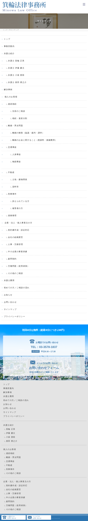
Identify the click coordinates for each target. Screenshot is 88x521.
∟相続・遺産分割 (15, 118)
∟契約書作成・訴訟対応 (16, 230)
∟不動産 (9, 172)
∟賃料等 (11, 187)
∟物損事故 (12, 162)
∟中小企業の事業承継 (15, 252)
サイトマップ (10, 309)
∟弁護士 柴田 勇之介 (15, 82)
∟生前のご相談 (14, 111)
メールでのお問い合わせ (37, 517)
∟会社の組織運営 (13, 237)
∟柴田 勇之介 (10, 441)
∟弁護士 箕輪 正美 (14, 61)
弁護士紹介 (9, 53)
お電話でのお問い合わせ (11, 517)
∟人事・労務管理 (13, 244)
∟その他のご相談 (13, 273)
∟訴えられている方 (16, 201)
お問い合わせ (10, 302)
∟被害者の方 (13, 208)
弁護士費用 (9, 280)
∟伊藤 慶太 (9, 433)
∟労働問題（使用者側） (16, 266)
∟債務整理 (10, 216)
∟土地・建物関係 (15, 179)
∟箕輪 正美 (9, 429)
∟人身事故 (12, 154)
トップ (5, 30)
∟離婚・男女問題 (13, 126)
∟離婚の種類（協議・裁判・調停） (24, 133)
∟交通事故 (10, 147)
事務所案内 (9, 46)
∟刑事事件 (10, 194)
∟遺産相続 (10, 104)
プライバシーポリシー (14, 316)
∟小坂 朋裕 (9, 437)
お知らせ (8, 295)
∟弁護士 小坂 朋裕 (14, 75)
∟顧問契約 (10, 259)
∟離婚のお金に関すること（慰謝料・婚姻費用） (30, 140)
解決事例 (8, 90)
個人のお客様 (10, 97)
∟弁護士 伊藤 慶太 (14, 68)
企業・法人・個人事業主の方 (18, 223)
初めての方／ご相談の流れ (16, 288)
